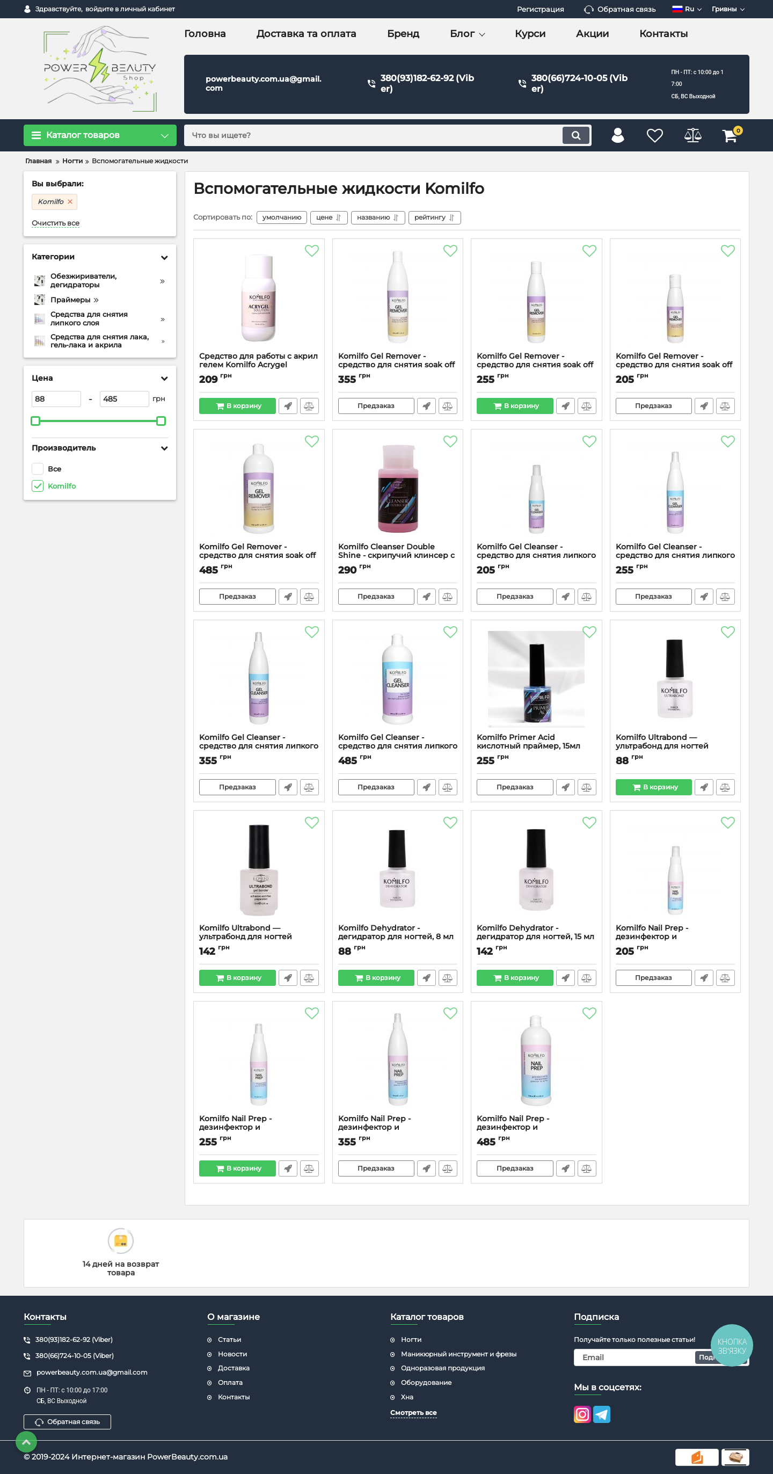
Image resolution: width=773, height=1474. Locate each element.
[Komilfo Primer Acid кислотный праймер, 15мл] (536, 679)
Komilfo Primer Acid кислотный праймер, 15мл (536, 747)
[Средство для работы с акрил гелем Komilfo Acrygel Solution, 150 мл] (259, 298)
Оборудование (426, 1382)
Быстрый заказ (288, 406)
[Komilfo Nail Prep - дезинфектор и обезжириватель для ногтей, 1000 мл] (536, 1060)
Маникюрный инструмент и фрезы (458, 1354)
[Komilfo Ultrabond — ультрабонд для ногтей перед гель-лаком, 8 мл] (675, 679)
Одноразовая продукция (443, 1368)
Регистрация (540, 9)
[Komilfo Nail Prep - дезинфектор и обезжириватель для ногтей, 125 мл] (675, 870)
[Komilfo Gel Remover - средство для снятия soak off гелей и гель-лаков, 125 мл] (675, 298)
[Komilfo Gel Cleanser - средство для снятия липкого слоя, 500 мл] (259, 679)
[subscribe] (662, 1357)
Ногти (411, 1339)
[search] (388, 135)
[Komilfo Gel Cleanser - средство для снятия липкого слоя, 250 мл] (675, 488)
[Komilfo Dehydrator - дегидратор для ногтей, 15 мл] (536, 870)
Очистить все (55, 223)
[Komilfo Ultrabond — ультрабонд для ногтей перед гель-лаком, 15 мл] (259, 870)
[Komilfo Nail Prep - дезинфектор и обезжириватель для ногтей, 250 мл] (259, 1060)
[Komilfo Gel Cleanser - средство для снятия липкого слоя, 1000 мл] (398, 679)
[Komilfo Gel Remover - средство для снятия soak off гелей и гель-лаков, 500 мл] (398, 298)
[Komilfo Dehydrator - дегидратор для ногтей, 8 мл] (398, 870)
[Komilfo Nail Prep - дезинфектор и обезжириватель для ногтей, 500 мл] (398, 1060)
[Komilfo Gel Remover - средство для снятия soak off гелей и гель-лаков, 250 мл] (536, 298)
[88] (56, 399)
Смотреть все (413, 1412)
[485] (124, 399)
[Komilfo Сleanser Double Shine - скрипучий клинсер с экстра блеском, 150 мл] (398, 488)
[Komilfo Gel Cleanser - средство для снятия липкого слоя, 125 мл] (536, 488)
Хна (407, 1397)
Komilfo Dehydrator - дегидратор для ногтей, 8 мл (398, 938)
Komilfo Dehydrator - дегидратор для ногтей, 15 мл (536, 938)
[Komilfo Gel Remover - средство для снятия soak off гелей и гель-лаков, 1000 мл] (259, 488)
